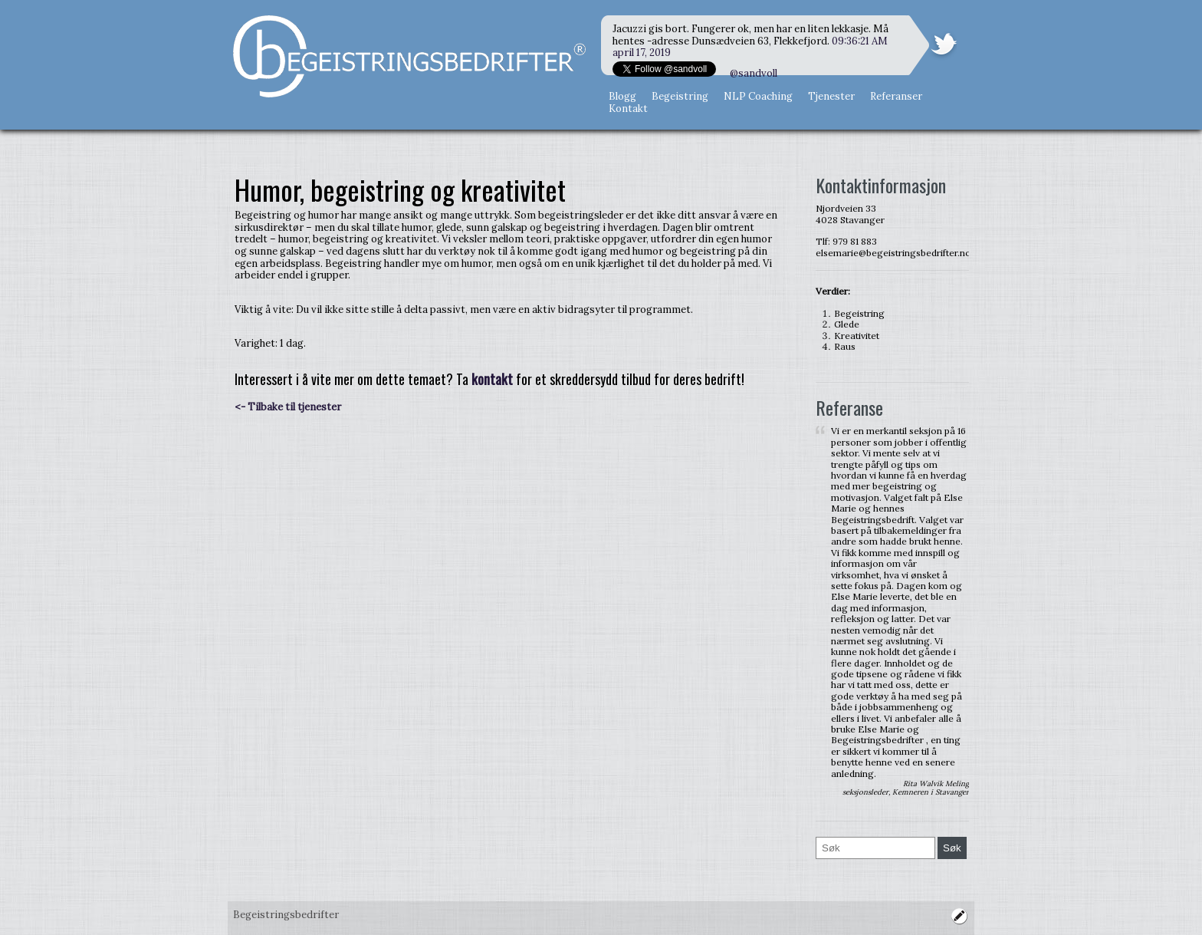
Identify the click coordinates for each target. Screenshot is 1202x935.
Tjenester (831, 96)
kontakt (492, 379)
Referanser (896, 96)
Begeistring (680, 96)
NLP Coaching (758, 96)
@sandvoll (753, 73)
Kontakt (628, 108)
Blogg (622, 96)
